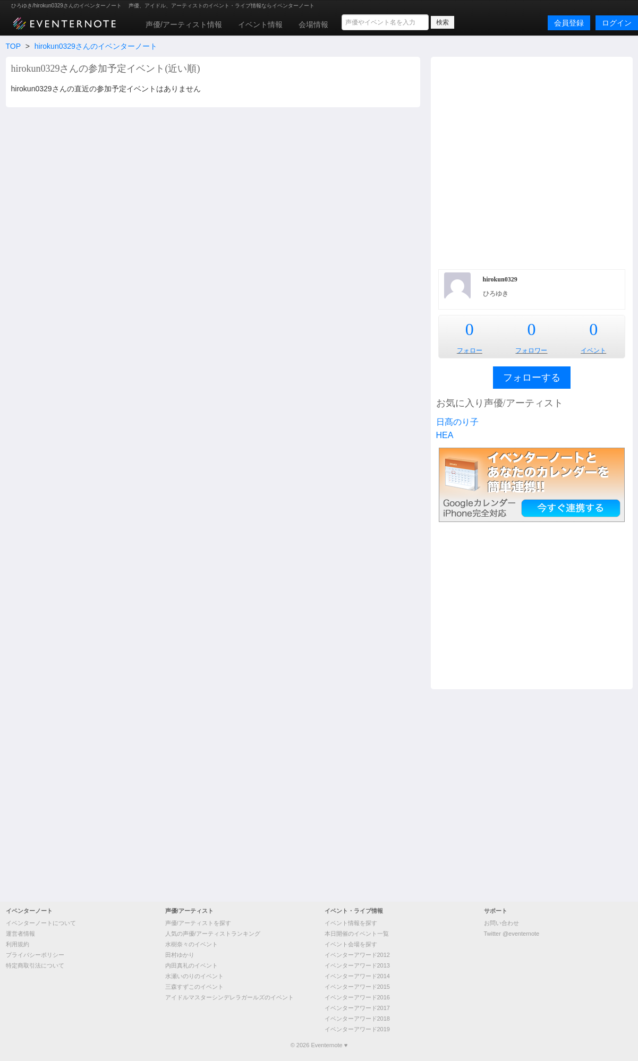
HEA (445, 435)
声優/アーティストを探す (198, 923)
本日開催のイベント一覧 (357, 933)
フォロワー (531, 350)
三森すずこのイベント (194, 986)
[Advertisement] (109, 161)
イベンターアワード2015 (357, 986)
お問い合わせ (501, 923)
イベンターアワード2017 (357, 1008)
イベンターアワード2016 (357, 997)
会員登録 (569, 23)
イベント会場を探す (351, 944)
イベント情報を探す (351, 923)
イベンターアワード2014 (357, 976)
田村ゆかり (179, 955)
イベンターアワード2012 (357, 955)
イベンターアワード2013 (357, 965)
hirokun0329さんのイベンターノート (96, 46)
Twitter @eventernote (512, 933)
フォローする (531, 377)
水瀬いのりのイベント (194, 976)
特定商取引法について (35, 965)
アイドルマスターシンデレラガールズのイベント (229, 997)
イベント (593, 350)
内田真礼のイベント (191, 965)
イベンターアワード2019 (357, 1029)
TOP (13, 46)
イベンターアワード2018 (357, 1018)
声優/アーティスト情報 (184, 24)
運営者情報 (20, 933)
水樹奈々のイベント (191, 944)
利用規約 (17, 944)
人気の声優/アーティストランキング (212, 933)
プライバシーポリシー (35, 955)
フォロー (469, 350)
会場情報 (313, 24)
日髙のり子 (457, 421)
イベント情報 (260, 24)
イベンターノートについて (41, 923)
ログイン (617, 23)
